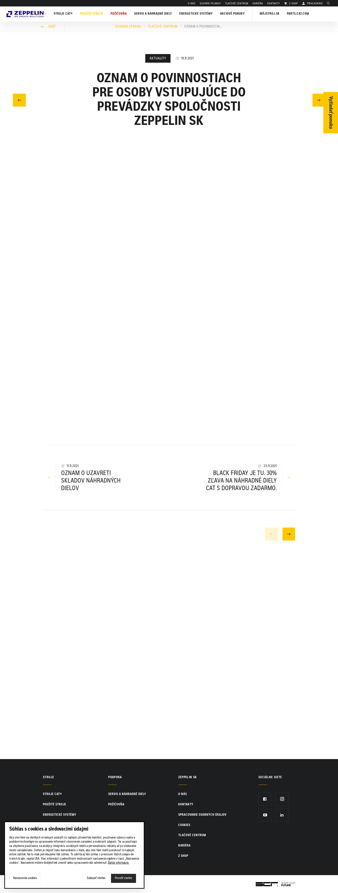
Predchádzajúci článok (19, 99)
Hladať (329, 3)
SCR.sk (261, 883)
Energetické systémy (197, 14)
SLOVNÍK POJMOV (210, 3)
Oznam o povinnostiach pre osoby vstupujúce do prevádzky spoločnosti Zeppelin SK (203, 26)
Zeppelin (25, 9)
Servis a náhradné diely (127, 794)
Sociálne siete (270, 777)
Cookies (184, 825)
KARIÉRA (258, 3)
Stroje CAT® (52, 794)
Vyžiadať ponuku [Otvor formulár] (330, 112)
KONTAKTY (273, 3)
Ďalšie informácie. (118, 863)
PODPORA (115, 777)
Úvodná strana (128, 26)
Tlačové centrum (163, 26)
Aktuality (158, 58)
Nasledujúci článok (318, 99)
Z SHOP (293, 3)
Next (288, 534)
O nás (192, 3)
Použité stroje (93, 14)
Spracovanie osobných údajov (202, 815)
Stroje (48, 777)
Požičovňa (116, 804)
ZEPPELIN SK (187, 777)
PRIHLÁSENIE (314, 3)
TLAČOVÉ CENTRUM (236, 3)
